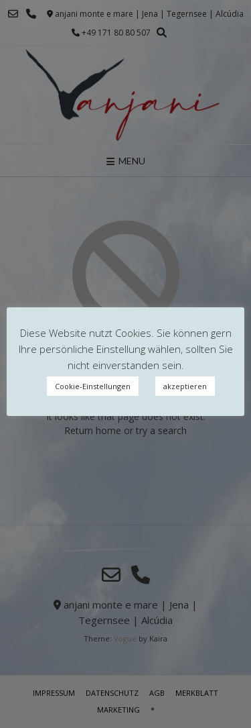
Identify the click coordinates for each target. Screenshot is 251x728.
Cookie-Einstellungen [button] (93, 386)
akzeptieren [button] (185, 386)
